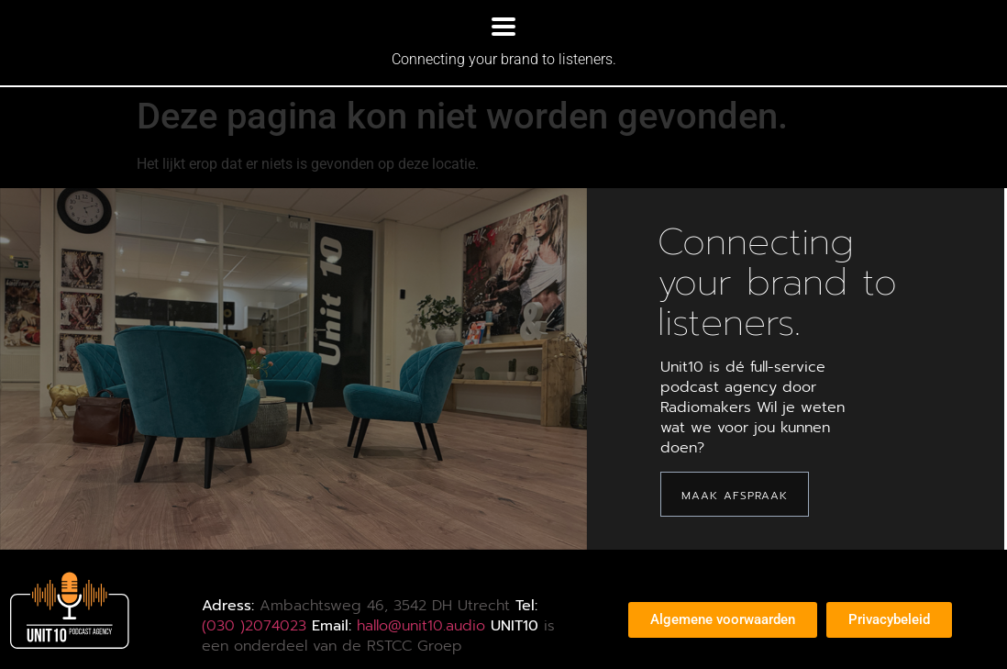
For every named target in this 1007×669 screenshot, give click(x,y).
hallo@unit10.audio (421, 626)
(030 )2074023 (254, 626)
